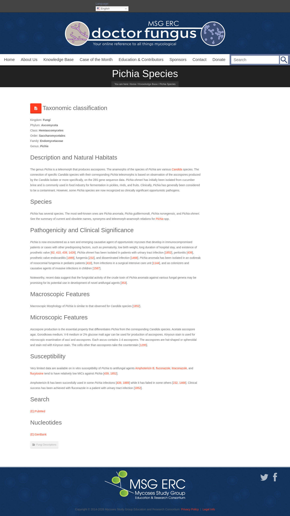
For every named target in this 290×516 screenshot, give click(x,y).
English (103, 8)
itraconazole (179, 368)
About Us (29, 59)
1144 (156, 263)
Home (9, 59)
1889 (70, 257)
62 (53, 252)
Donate (219, 59)
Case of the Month (96, 59)
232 (91, 257)
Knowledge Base (59, 59)
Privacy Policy (190, 509)
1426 (72, 252)
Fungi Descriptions (46, 444)
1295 (143, 345)
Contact (199, 59)
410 (58, 252)
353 (123, 282)
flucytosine (37, 373)
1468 (134, 257)
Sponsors (178, 59)
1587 (96, 268)
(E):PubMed (37, 411)
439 (64, 252)
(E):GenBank (38, 434)
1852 (168, 252)
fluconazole (163, 368)
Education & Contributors (141, 59)
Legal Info (209, 509)
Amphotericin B (144, 368)
